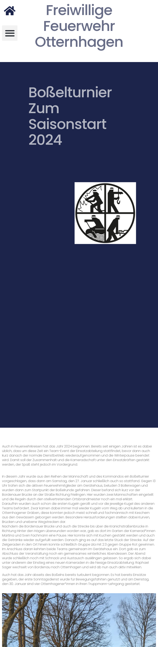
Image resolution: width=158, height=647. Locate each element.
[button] (9, 33)
